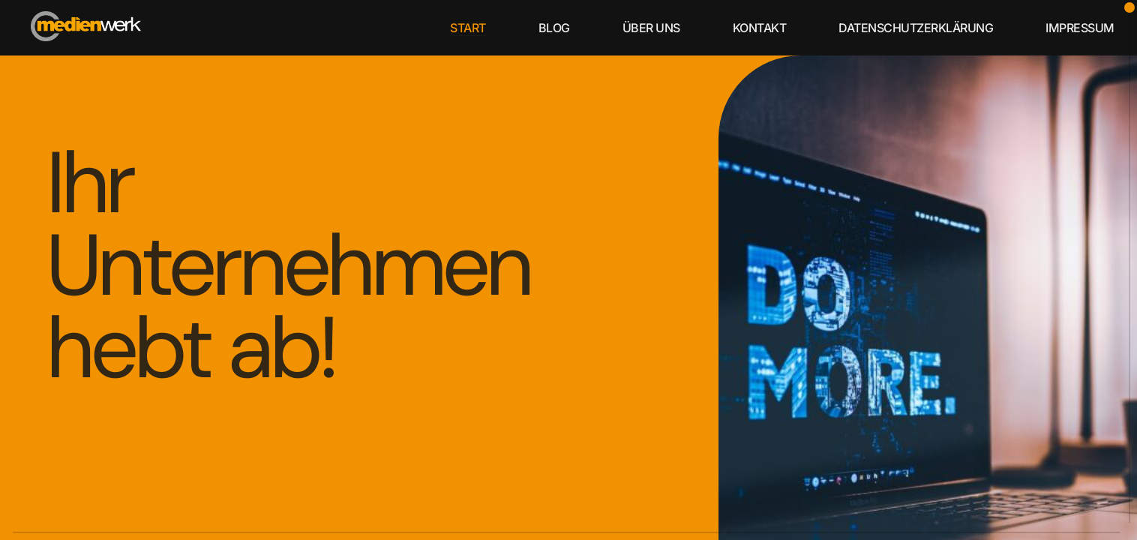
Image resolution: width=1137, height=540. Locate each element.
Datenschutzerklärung (915, 27)
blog (554, 27)
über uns (651, 27)
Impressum (1080, 27)
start (468, 27)
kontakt (760, 27)
